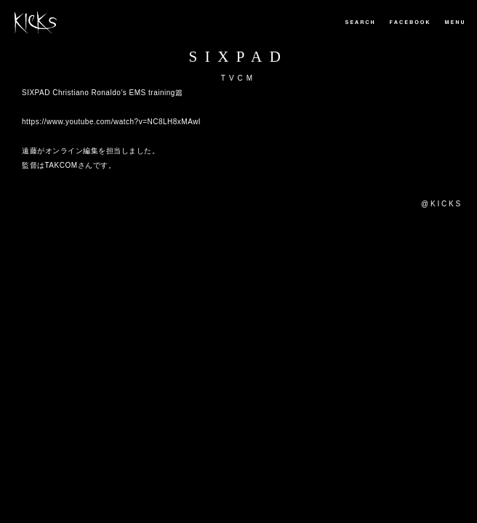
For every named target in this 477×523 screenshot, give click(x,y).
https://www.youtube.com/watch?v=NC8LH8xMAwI (111, 122)
